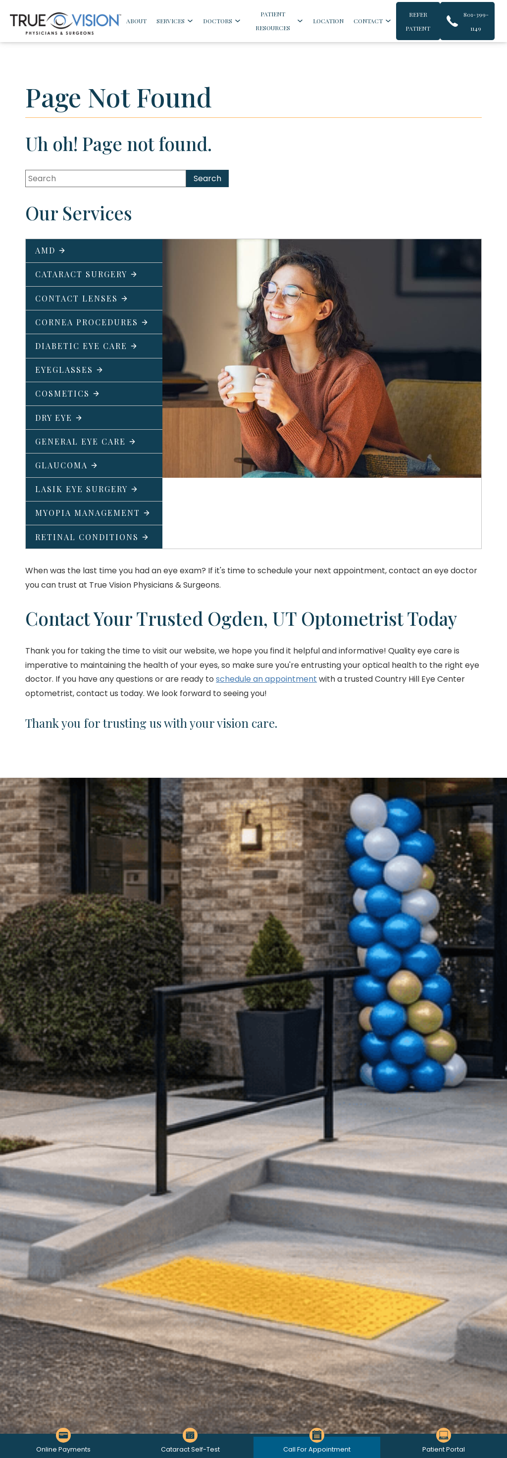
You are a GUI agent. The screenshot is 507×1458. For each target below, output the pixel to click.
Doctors (217, 21)
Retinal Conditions (92, 537)
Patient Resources (272, 21)
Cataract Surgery (86, 274)
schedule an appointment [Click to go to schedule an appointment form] (266, 679)
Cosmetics (67, 393)
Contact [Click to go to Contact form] (368, 21)
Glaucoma (66, 465)
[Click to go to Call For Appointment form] (317, 1447)
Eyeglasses (69, 369)
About (136, 21)
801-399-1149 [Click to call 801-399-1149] (476, 21)
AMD (50, 250)
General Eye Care (85, 441)
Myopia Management (93, 512)
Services (170, 21)
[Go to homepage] (65, 23)
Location (328, 21)
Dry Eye (59, 417)
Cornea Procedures (92, 322)
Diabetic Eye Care (86, 346)
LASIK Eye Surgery (86, 489)
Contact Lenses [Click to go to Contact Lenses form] (81, 298)
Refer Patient (418, 21)
